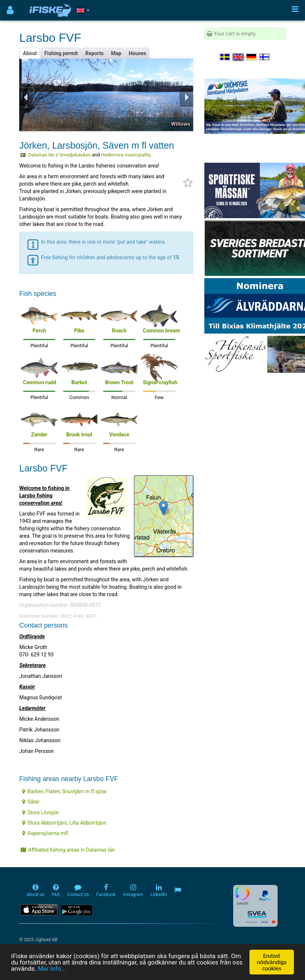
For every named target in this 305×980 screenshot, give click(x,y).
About (30, 53)
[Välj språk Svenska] (225, 57)
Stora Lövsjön (40, 812)
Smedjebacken (75, 155)
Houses (138, 53)
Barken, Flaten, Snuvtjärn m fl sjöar (64, 791)
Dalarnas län (41, 155)
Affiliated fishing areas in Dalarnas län (68, 850)
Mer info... (52, 968)
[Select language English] (238, 57)
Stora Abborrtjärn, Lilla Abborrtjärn (64, 823)
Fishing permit (61, 53)
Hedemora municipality (125, 155)
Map (116, 53)
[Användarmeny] (10, 10)
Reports (94, 53)
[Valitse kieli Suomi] (265, 57)
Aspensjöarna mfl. (45, 833)
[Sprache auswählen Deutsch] (251, 57)
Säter (31, 802)
